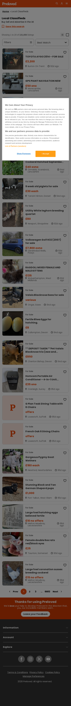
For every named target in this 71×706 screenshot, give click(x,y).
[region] (35, 129)
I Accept (45, 154)
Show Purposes (24, 153)
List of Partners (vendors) (15, 146)
